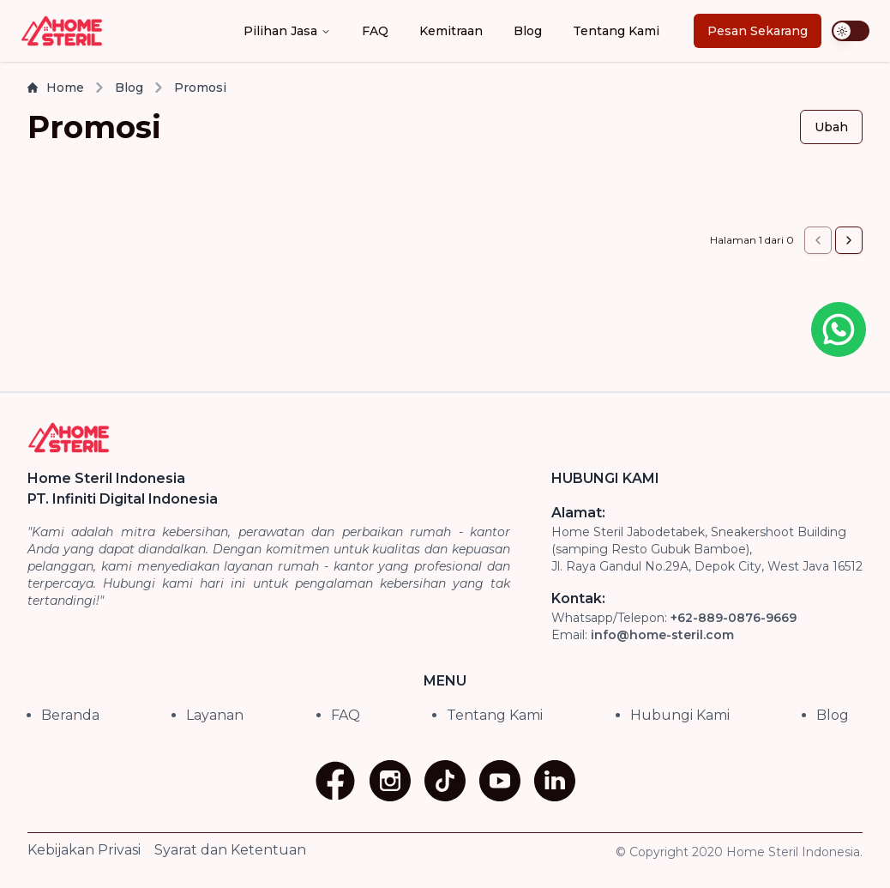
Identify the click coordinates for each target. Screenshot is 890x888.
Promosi (200, 87)
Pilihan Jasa (287, 31)
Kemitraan (451, 31)
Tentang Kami (616, 31)
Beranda (70, 715)
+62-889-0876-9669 (734, 617)
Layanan (215, 715)
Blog (528, 31)
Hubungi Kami (680, 715)
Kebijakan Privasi (84, 850)
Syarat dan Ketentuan (230, 850)
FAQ (375, 31)
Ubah (831, 127)
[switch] (850, 31)
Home (55, 87)
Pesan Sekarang (757, 31)
